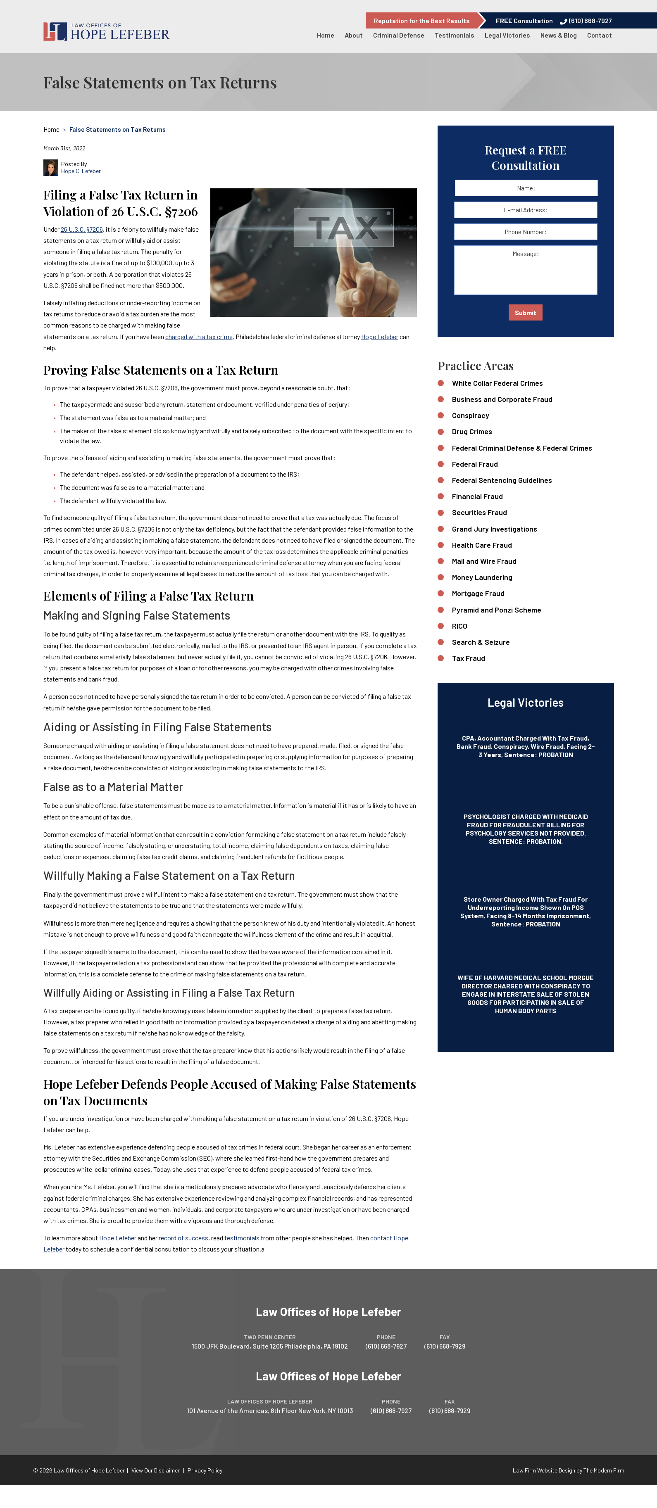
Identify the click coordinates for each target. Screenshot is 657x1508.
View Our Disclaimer (155, 1470)
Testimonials (454, 35)
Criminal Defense (398, 35)
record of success (183, 1238)
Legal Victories (507, 35)
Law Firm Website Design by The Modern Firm (568, 1470)
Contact (599, 35)
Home (325, 35)
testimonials (241, 1238)
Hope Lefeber (379, 336)
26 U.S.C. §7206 (82, 229)
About (354, 35)
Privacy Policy (205, 1470)
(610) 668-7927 (590, 20)
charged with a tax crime (199, 336)
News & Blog (558, 35)
